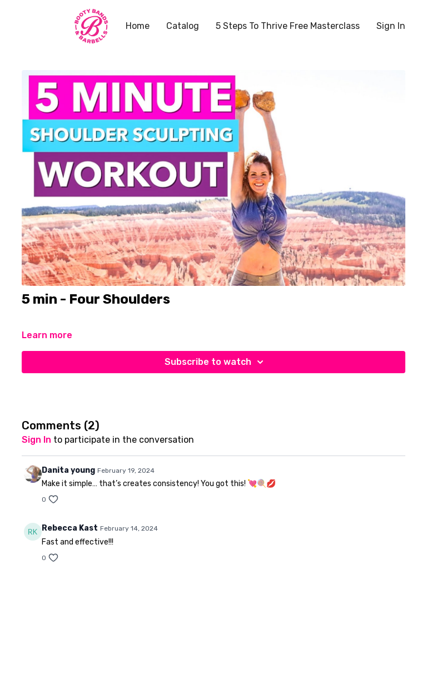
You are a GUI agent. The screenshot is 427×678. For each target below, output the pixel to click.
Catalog (182, 26)
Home (138, 26)
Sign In (390, 26)
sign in (36, 439)
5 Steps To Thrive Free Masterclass (288, 26)
